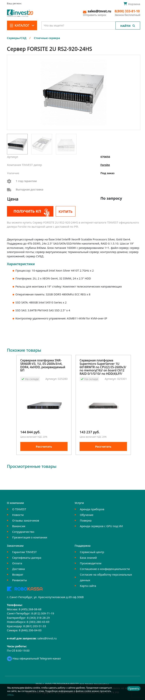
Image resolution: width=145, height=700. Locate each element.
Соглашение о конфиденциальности (105, 569)
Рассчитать (44, 446)
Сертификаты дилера (26, 557)
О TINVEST (19, 509)
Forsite (105, 165)
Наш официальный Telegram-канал (34, 658)
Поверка (86, 520)
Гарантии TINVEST (24, 552)
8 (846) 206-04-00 (30, 630)
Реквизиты (19, 580)
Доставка (18, 569)
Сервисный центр (92, 552)
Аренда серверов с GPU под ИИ (101, 526)
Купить (65, 211)
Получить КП (27, 211)
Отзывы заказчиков (25, 520)
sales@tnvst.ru (47, 638)
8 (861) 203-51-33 (34, 626)
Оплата (17, 563)
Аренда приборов (92, 509)
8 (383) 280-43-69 (38, 622)
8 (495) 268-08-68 (30, 609)
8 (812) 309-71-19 (42, 613)
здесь (10, 694)
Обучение (86, 515)
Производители (91, 563)
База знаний (88, 557)
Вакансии (18, 526)
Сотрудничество (23, 532)
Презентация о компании (29, 537)
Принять (133, 688)
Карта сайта (88, 586)
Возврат (17, 574)
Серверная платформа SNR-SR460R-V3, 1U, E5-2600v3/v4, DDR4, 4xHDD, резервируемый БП (42, 365)
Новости (18, 515)
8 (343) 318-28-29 (38, 617)
